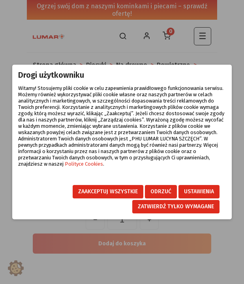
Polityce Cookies (84, 164)
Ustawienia (199, 191)
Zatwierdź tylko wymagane (176, 206)
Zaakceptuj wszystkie (108, 191)
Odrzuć (160, 191)
